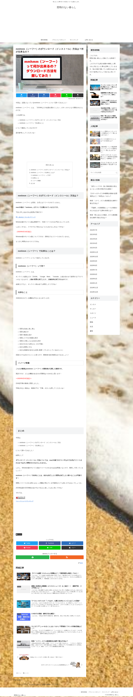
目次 (47, 165)
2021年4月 (93, 243)
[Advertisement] (66, 25)
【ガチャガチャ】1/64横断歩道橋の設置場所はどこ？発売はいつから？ (103, 195)
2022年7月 (93, 230)
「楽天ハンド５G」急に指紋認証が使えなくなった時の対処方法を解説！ (103, 187)
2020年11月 (94, 252)
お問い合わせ (114, 692)
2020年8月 (93, 265)
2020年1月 (93, 283)
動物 (91, 322)
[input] (104, 173)
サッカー (93, 309)
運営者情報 (84, 692)
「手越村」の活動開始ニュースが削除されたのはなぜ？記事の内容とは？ (103, 209)
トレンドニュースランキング (24, 501)
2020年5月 (93, 279)
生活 (91, 326)
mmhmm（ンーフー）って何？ (41, 175)
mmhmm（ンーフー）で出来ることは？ (43, 172)
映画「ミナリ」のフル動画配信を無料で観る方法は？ (103, 202)
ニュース (93, 318)
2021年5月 (93, 239)
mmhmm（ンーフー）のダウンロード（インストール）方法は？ (50, 170)
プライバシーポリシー (94, 692)
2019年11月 (94, 287)
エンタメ (19, 534)
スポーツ (93, 313)
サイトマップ (105, 692)
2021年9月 (93, 234)
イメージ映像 (36, 180)
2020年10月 (94, 257)
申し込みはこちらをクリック (26, 217)
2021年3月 (93, 248)
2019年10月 (94, 292)
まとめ (33, 183)
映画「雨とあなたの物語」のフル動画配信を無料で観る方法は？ (103, 216)
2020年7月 (93, 270)
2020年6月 (93, 274)
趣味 (91, 331)
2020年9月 (93, 261)
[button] (116, 173)
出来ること (35, 178)
